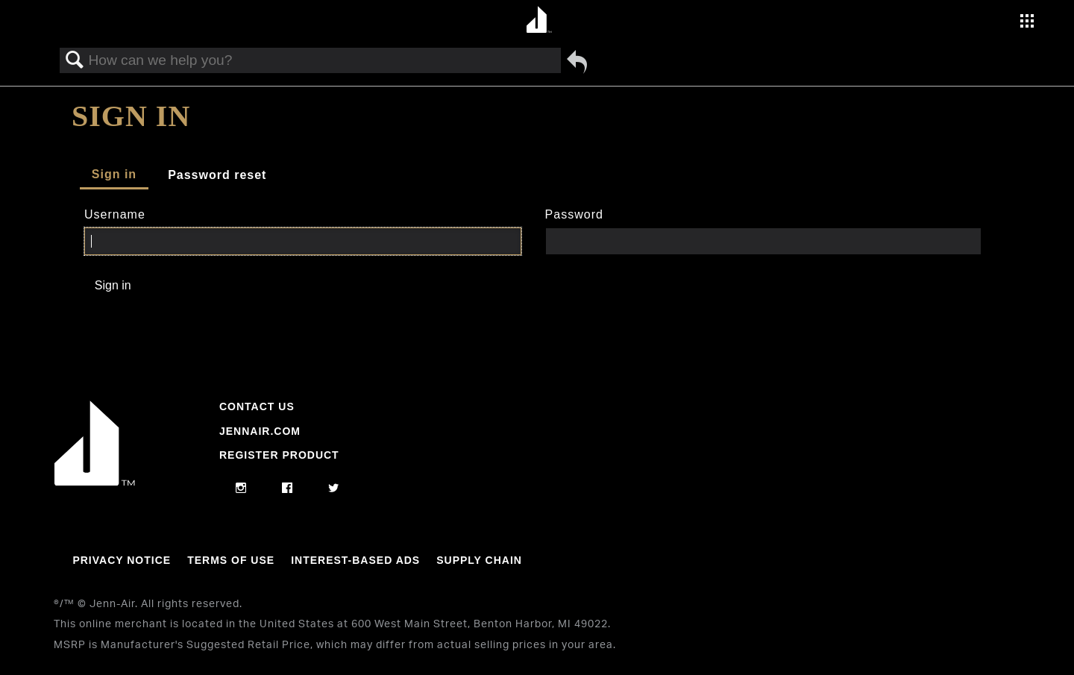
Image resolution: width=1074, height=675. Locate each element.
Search (75, 60)
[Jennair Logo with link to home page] (94, 482)
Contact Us (257, 406)
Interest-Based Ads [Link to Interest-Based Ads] (355, 560)
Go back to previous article (576, 62)
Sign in (114, 174)
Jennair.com (260, 431)
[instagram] (241, 488)
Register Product (279, 455)
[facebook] (287, 488)
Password (574, 214)
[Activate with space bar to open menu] (1027, 22)
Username (114, 214)
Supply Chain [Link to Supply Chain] (479, 560)
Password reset (217, 175)
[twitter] (334, 488)
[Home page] (538, 20)
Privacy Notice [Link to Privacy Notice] (121, 560)
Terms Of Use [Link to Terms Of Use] (230, 560)
